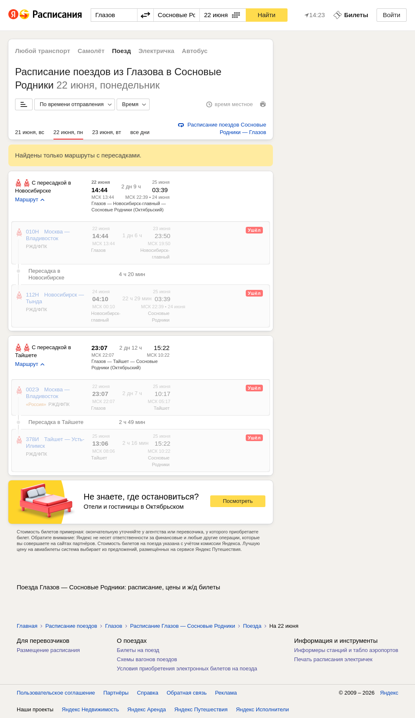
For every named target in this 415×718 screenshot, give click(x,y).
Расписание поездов (71, 626)
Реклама (226, 693)
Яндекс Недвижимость (90, 709)
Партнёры (115, 693)
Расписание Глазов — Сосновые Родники (182, 626)
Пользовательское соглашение (56, 693)
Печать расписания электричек (333, 659)
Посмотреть (238, 501)
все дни (140, 132)
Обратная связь (187, 693)
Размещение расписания (48, 650)
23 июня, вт (106, 132)
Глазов (98, 250)
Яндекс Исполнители (262, 709)
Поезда (252, 626)
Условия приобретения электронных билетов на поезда (187, 668)
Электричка (156, 50)
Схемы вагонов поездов (147, 659)
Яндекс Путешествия (201, 709)
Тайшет (162, 408)
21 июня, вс (29, 132)
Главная (27, 626)
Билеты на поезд (138, 650)
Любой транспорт (42, 50)
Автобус (195, 50)
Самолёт (91, 50)
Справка (147, 693)
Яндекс (389, 693)
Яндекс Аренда (146, 709)
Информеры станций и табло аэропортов (346, 650)
